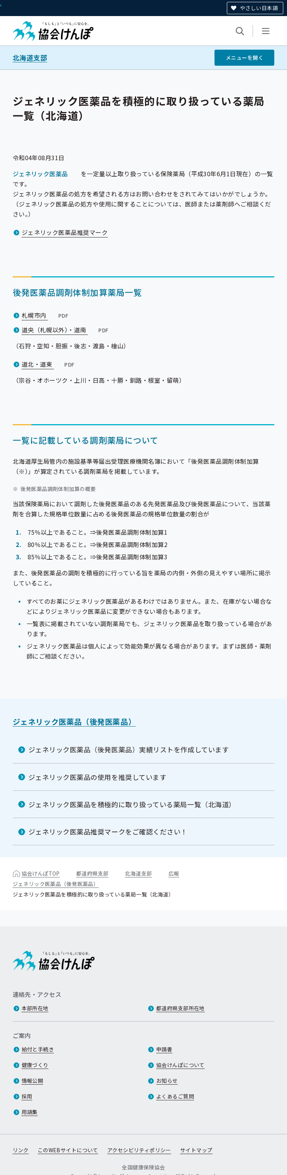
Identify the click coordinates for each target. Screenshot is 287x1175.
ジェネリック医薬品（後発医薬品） (74, 721)
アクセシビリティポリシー (139, 1150)
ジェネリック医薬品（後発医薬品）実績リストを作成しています (128, 749)
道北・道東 (49, 364)
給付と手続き (38, 1049)
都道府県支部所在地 (180, 1008)
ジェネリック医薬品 (40, 173)
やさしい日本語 (259, 8)
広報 (174, 873)
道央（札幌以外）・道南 (66, 329)
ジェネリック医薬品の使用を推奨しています (97, 777)
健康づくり (35, 1065)
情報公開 (32, 1080)
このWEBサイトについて (68, 1150)
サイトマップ (196, 1150)
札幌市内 (46, 315)
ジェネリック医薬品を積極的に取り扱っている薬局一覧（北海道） (132, 804)
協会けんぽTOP (41, 873)
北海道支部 (30, 57)
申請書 (164, 1049)
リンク (21, 1150)
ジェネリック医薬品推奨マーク (65, 232)
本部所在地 (35, 1008)
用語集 (30, 1112)
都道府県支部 (92, 873)
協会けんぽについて (180, 1065)
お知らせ (167, 1080)
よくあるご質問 (175, 1096)
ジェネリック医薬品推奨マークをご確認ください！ (108, 831)
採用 (27, 1096)
